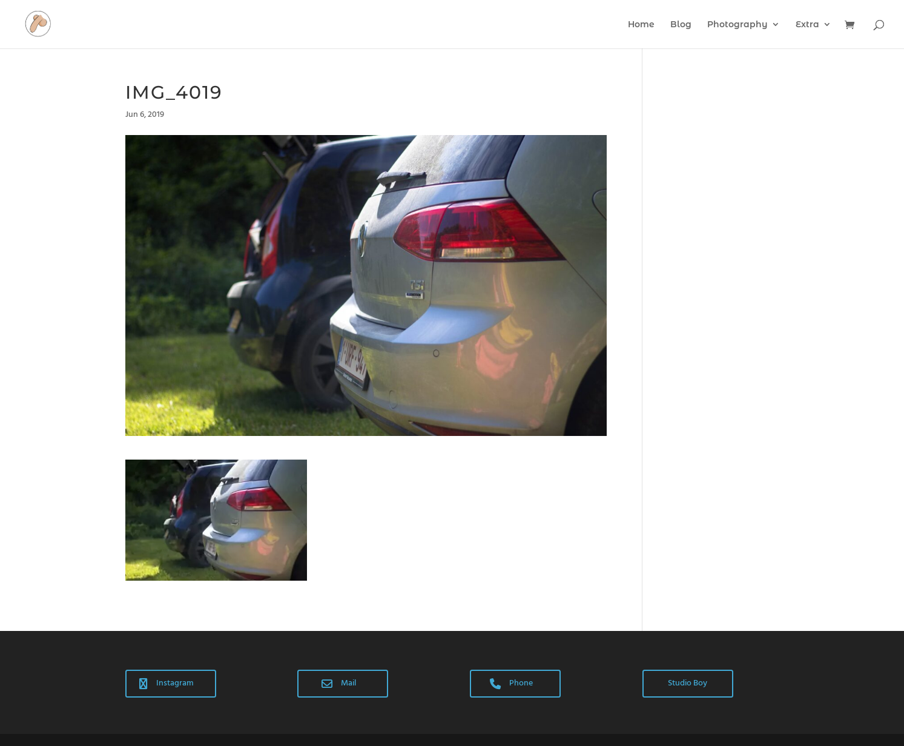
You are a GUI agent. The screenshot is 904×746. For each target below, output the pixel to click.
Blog (680, 25)
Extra (807, 25)
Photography (737, 25)
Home (641, 25)
